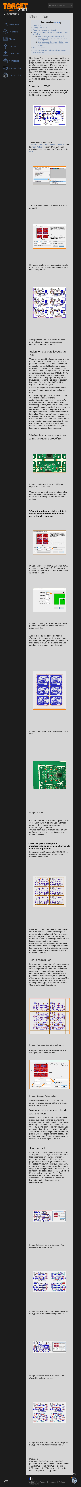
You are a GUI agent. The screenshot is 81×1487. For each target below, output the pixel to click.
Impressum (53, 1482)
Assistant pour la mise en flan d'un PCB (46, 144)
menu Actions (37, 147)
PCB (31, 151)
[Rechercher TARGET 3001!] (59, 5)
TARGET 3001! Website (37, 1482)
